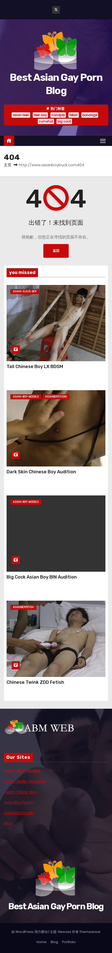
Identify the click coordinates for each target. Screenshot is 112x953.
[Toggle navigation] (103, 140)
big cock (64, 121)
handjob (58, 115)
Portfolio (69, 942)
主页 (7, 165)
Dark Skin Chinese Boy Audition (41, 472)
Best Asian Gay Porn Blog (55, 906)
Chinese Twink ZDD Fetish (35, 682)
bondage (89, 115)
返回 (56, 251)
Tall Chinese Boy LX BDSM (35, 366)
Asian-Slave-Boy (20, 792)
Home (41, 942)
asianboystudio (56, 397)
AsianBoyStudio (19, 813)
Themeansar (90, 931)
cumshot (46, 121)
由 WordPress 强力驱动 (29, 931)
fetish (73, 115)
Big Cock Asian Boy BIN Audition (42, 577)
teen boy (40, 115)
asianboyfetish (23, 607)
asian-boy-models (26, 397)
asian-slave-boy (24, 291)
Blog (8, 823)
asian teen (21, 115)
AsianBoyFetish (19, 802)
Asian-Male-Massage (25, 781)
